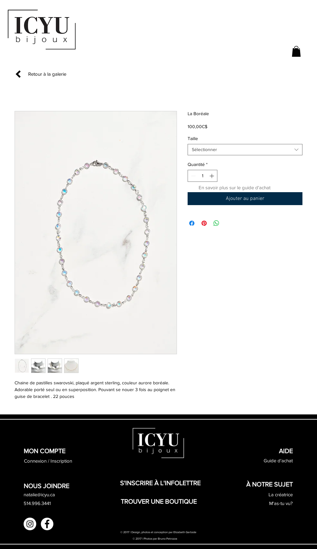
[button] (296, 51)
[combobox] (245, 149)
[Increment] (212, 175)
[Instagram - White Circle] (30, 524)
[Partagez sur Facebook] (192, 223)
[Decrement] (193, 175)
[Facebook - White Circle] (47, 524)
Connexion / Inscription (48, 461)
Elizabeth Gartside (185, 532)
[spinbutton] (202, 175)
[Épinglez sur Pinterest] (204, 223)
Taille (193, 138)
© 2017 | (138, 538)
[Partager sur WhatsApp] (216, 223)
